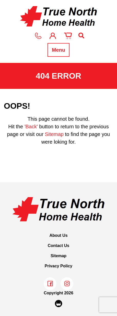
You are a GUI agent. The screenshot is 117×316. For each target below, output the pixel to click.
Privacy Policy (59, 266)
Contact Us (58, 245)
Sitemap (54, 134)
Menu (58, 50)
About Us (58, 235)
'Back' (31, 126)
